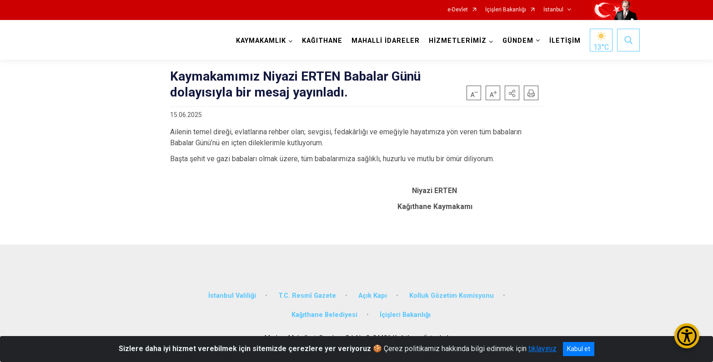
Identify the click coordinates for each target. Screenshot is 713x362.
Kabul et (578, 348)
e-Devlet (457, 10)
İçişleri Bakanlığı (505, 10)
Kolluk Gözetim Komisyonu (451, 296)
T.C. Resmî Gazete (307, 296)
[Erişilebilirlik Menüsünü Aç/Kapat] (686, 335)
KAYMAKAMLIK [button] (261, 41)
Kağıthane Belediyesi (324, 315)
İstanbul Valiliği (232, 296)
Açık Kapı (372, 296)
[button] (512, 93)
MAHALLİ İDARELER (385, 41)
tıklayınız (542, 348)
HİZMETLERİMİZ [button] (458, 41)
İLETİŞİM (565, 41)
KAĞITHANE (322, 41)
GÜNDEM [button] (517, 41)
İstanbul (553, 10)
